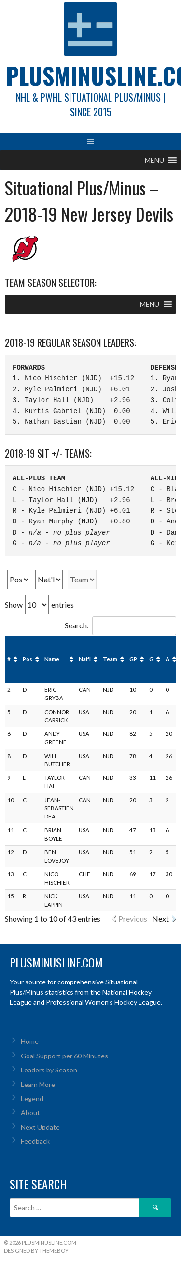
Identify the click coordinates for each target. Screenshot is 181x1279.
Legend (32, 1098)
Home (30, 1041)
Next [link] (160, 918)
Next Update (40, 1127)
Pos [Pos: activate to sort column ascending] (27, 659)
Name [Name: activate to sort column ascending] (51, 659)
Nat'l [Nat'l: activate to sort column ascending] (85, 659)
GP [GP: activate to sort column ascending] (133, 659)
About (30, 1112)
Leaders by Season (49, 1070)
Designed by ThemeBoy (36, 1251)
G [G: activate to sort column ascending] (151, 659)
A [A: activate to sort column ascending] (167, 659)
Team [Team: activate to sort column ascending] (110, 659)
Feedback (35, 1141)
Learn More (38, 1084)
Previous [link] (132, 918)
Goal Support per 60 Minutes (64, 1056)
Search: (120, 625)
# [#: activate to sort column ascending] (9, 659)
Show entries (39, 604)
